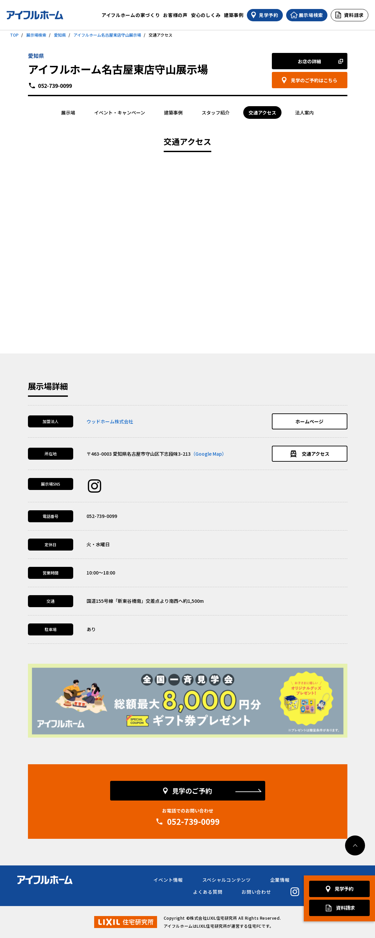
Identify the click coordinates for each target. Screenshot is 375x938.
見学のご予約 (192, 791)
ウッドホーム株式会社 (110, 421)
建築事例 (234, 15)
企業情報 (280, 879)
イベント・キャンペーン (119, 112)
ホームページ (309, 421)
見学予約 (344, 889)
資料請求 (345, 908)
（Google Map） (209, 453)
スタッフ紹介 (216, 112)
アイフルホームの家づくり (130, 15)
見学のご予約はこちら (314, 80)
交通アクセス (262, 112)
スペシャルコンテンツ (226, 879)
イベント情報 (168, 879)
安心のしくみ (206, 15)
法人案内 (304, 112)
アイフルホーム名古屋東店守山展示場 (107, 35)
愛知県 (60, 35)
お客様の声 (175, 15)
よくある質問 (207, 891)
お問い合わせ (256, 891)
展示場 (68, 112)
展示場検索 (36, 35)
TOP (14, 35)
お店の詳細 (309, 61)
